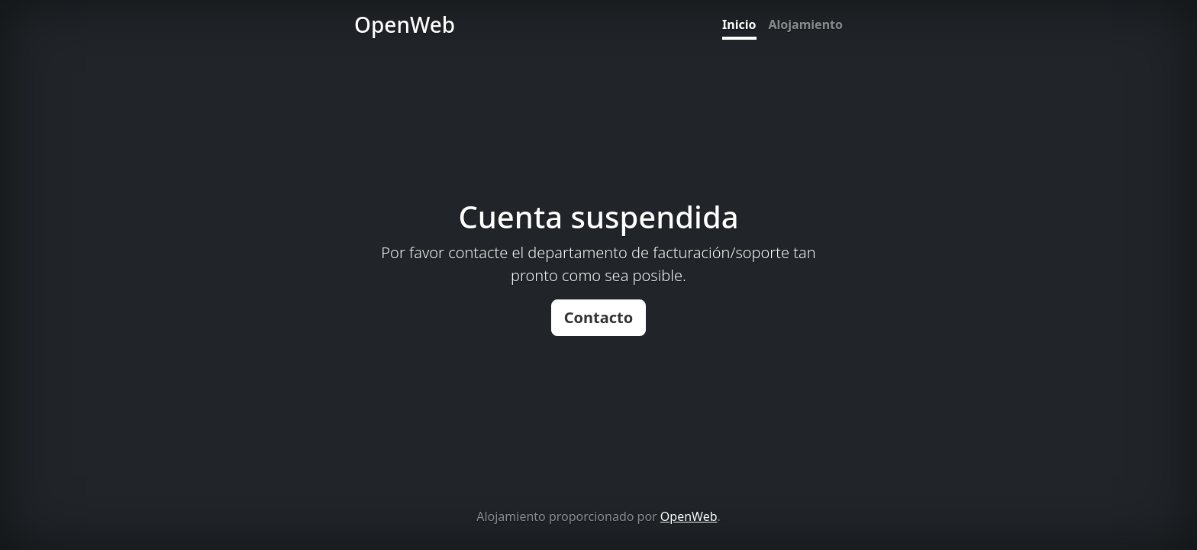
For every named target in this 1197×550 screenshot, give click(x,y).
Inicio (739, 24)
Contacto (599, 317)
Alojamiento (806, 24)
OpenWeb (689, 516)
